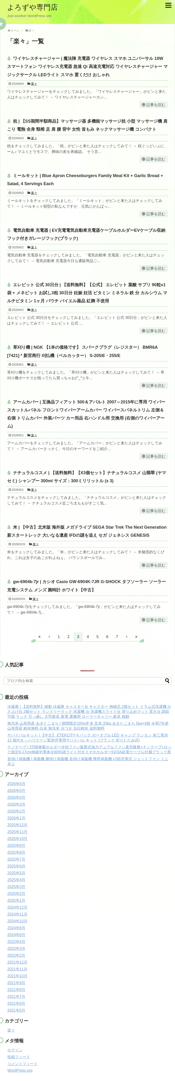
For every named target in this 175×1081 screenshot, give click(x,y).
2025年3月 (16, 887)
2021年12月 (17, 962)
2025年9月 (16, 846)
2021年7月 (16, 997)
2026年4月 (16, 797)
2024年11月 (17, 914)
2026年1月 (16, 818)
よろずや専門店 (32, 7)
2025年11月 (17, 832)
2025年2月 (16, 894)
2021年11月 (17, 969)
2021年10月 (17, 976)
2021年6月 (16, 1003)
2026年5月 (16, 791)
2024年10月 (17, 921)
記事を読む (155, 105)
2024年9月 (16, 928)
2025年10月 (17, 839)
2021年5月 (16, 1010)
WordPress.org (19, 1070)
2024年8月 (16, 935)
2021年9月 (16, 983)
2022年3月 (16, 949)
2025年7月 (16, 859)
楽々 (34, 83)
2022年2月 (16, 955)
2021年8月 (16, 990)
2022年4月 (16, 942)
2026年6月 (16, 784)
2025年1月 (16, 900)
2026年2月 (16, 811)
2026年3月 (16, 804)
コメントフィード (22, 1064)
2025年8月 (16, 852)
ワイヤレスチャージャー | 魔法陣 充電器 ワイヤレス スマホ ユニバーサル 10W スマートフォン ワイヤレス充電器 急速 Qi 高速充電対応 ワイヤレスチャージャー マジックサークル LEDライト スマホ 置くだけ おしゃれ (87, 66)
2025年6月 (16, 866)
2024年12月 (17, 907)
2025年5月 (16, 873)
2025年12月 (17, 825)
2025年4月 (16, 880)
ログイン (14, 1050)
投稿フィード (18, 1057)
